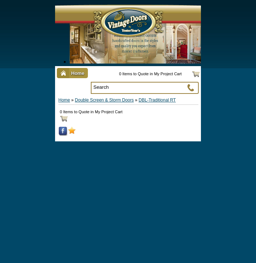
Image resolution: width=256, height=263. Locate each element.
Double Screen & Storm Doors (104, 100)
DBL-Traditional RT (157, 100)
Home (64, 100)
